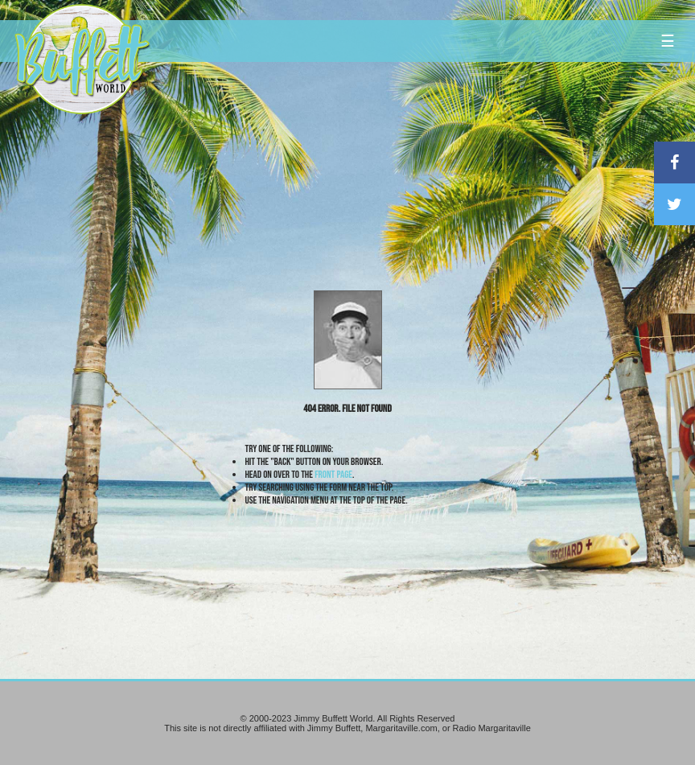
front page (333, 474)
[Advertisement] (411, 149)
